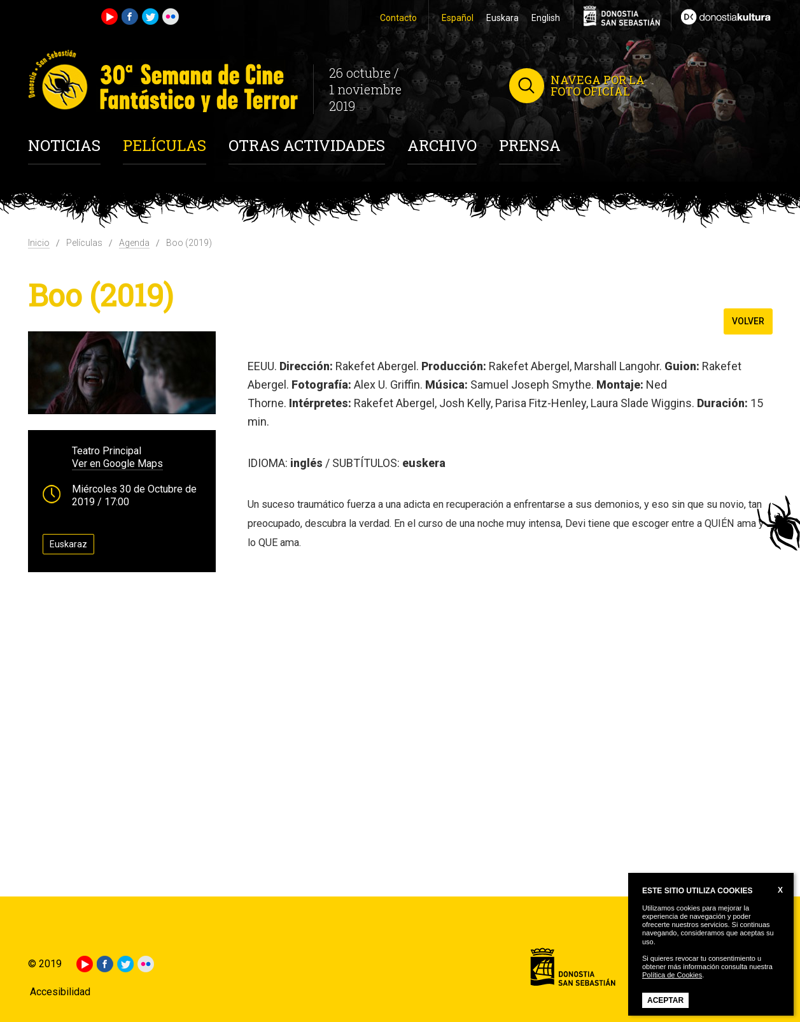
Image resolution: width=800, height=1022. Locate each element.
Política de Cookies (672, 975)
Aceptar (665, 1000)
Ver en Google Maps (117, 463)
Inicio (39, 243)
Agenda (134, 243)
